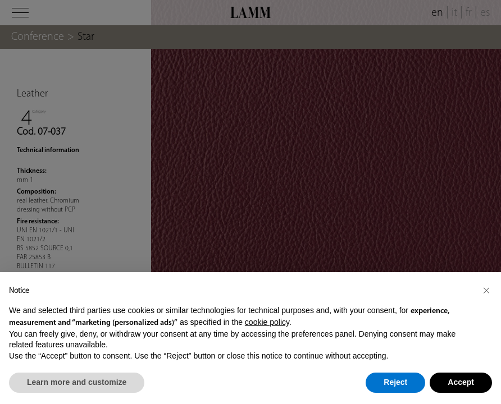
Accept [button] (461, 382)
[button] (486, 290)
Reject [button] (395, 382)
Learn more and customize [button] (76, 382)
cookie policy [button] (267, 322)
